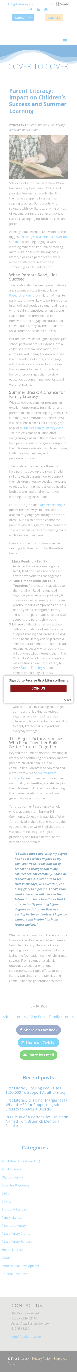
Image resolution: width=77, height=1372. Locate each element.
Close (67, 699)
